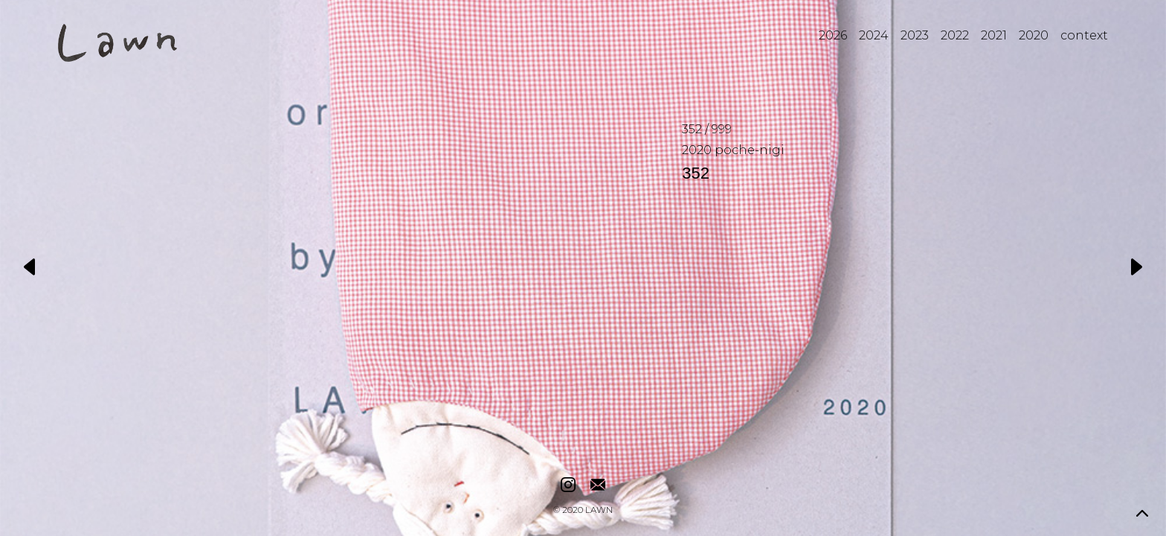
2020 (1034, 35)
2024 (874, 35)
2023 (915, 35)
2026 (833, 35)
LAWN (599, 510)
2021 (994, 35)
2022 (955, 35)
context (1084, 35)
